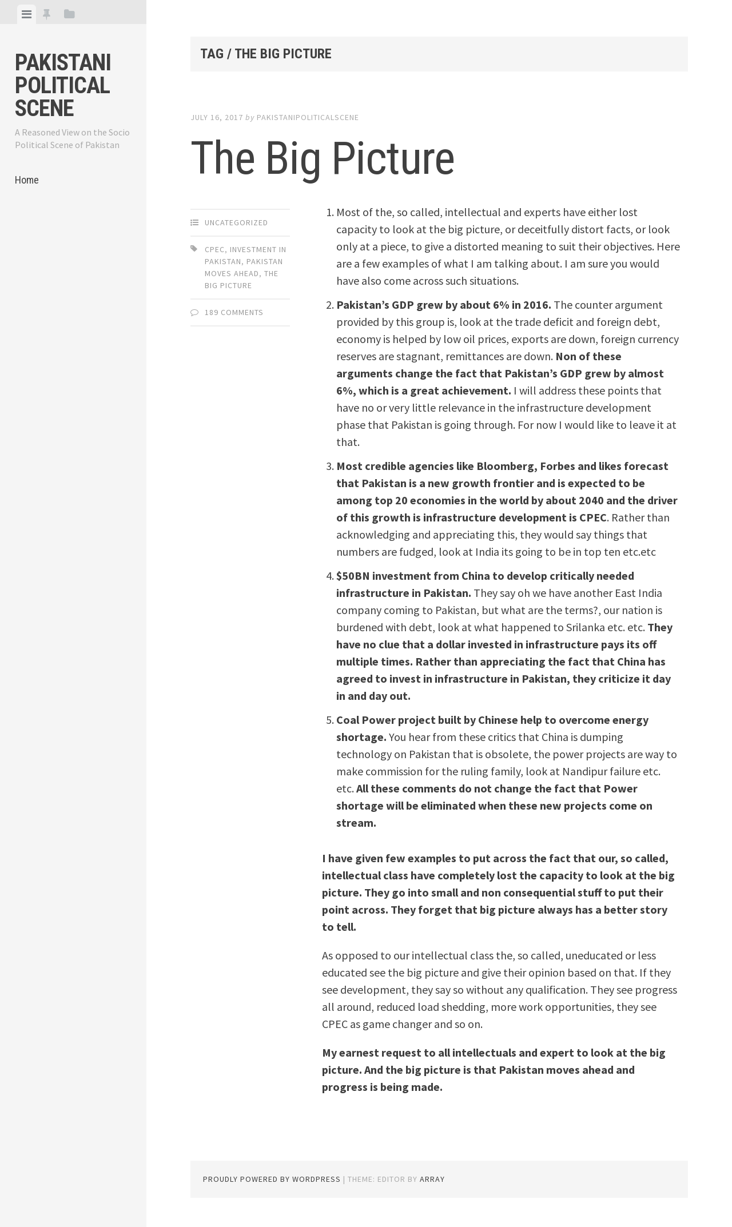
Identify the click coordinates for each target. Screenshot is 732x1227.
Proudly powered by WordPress (272, 1179)
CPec (215, 249)
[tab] (26, 14)
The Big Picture (322, 158)
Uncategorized (236, 222)
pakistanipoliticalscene (308, 117)
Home (27, 180)
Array (432, 1179)
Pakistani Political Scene (63, 85)
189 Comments (234, 312)
